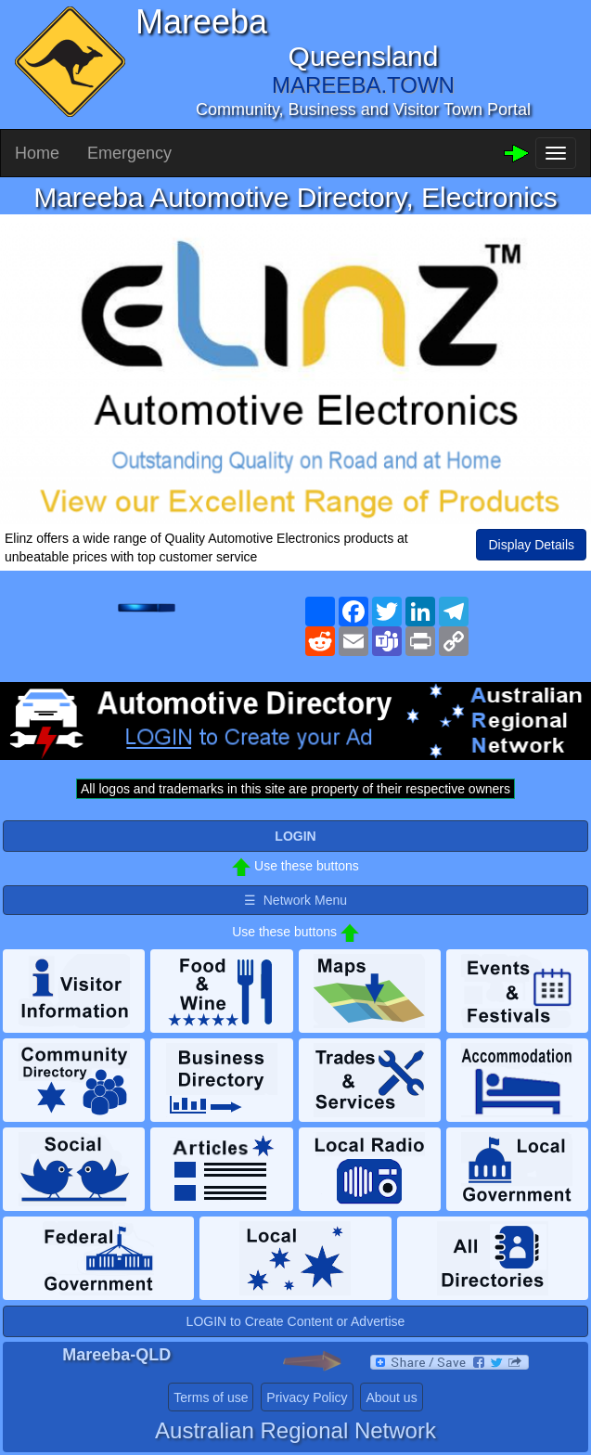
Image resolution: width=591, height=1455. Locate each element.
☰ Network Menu (295, 900)
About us (391, 1397)
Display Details (531, 544)
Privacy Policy (306, 1397)
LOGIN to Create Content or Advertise (295, 1321)
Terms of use (210, 1397)
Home (37, 153)
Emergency (129, 153)
